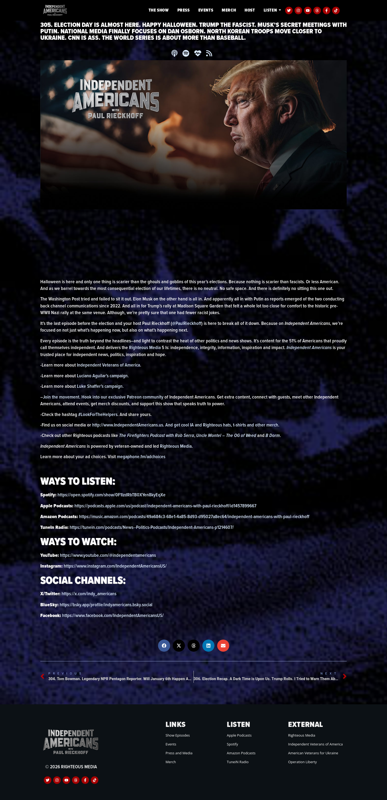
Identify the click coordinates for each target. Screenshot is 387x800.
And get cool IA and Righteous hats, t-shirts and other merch (223, 424)
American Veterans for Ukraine (313, 753)
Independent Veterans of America (109, 364)
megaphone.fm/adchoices (141, 456)
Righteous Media (145, 347)
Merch (229, 10)
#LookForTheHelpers (98, 414)
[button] (164, 646)
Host (250, 10)
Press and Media (179, 753)
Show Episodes (178, 735)
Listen (271, 10)
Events (205, 10)
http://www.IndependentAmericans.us (128, 424)
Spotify (232, 744)
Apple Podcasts (239, 735)
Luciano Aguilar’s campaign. (103, 375)
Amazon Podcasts (241, 753)
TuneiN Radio (238, 761)
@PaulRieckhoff (187, 323)
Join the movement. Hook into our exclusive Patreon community (103, 396)
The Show (159, 10)
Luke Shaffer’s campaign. (101, 386)
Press (183, 10)
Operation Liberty (302, 761)
